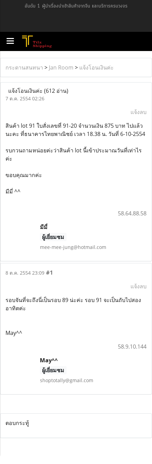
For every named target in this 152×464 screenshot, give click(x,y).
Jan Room (61, 67)
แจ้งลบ (138, 112)
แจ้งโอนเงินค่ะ (96, 67)
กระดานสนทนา (24, 67)
